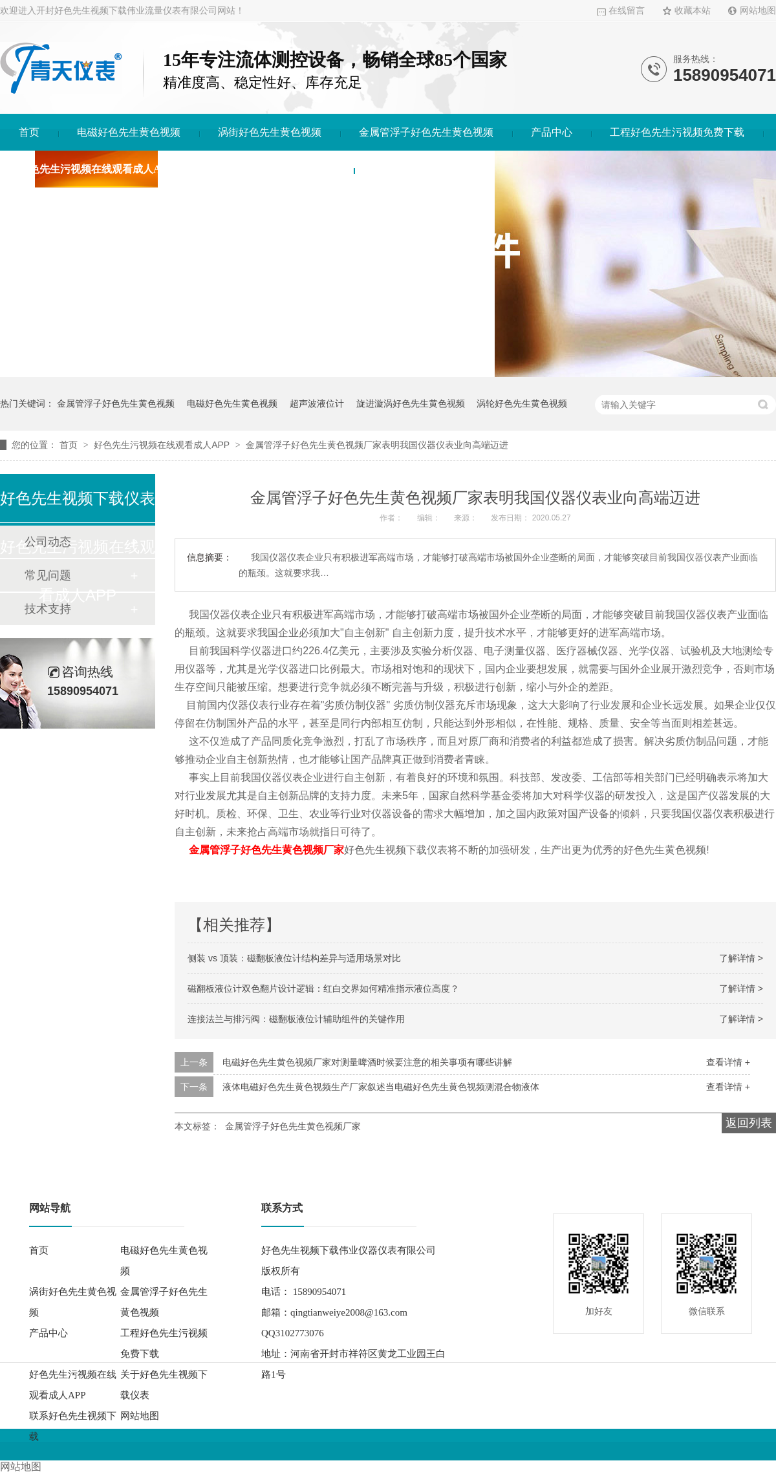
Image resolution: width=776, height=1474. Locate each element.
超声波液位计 (317, 403)
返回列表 (749, 1122)
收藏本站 (692, 11)
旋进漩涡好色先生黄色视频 (410, 403)
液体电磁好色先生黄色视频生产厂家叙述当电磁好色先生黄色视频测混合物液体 (380, 1087)
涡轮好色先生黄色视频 (522, 403)
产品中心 (551, 132)
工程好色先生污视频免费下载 (677, 132)
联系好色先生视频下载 (424, 169)
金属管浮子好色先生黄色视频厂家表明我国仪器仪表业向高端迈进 (377, 445)
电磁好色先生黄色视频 (128, 132)
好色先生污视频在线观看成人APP (96, 169)
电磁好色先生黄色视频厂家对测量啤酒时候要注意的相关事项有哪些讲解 (367, 1062)
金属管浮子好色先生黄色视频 (426, 132)
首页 (29, 132)
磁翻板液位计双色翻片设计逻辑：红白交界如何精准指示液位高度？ (323, 988)
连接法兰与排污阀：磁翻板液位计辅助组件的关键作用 (296, 1019)
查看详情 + (728, 1062)
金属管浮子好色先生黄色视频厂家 (266, 849)
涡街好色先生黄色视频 (269, 132)
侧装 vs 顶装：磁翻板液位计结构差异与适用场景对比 (294, 958)
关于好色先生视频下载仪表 (273, 169)
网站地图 (758, 11)
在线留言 (627, 11)
